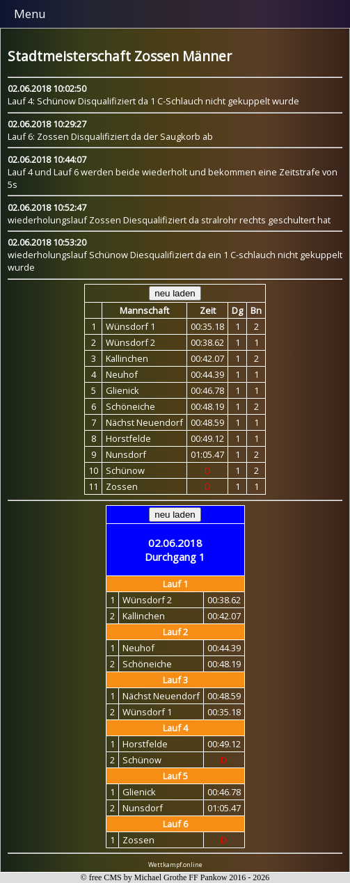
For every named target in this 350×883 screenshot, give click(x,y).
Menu (30, 14)
